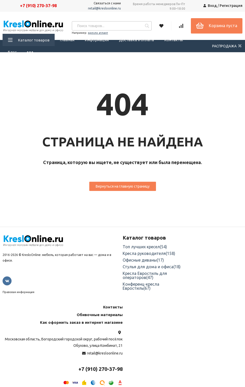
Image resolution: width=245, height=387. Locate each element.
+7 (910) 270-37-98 (38, 5)
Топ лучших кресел (145, 246)
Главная (67, 40)
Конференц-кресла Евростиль (141, 286)
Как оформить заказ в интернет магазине (81, 322)
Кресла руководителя (149, 253)
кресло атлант (98, 32)
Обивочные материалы (100, 315)
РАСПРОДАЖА (227, 46)
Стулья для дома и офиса (152, 266)
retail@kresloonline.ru (104, 8)
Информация (97, 40)
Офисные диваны (143, 260)
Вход (212, 6)
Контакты (173, 40)
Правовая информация (18, 292)
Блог (12, 52)
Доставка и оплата (136, 40)
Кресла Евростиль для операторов (145, 275)
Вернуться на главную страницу (123, 186)
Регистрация (231, 6)
